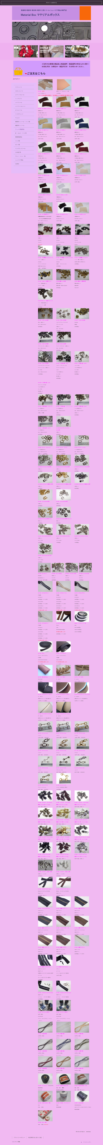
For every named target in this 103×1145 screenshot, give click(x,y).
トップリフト (18, 93)
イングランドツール (20, 143)
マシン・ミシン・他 (20, 150)
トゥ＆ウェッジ (19, 108)
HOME (13, 1136)
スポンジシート (19, 85)
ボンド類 (17, 139)
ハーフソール (18, 97)
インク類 (17, 135)
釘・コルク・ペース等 (21, 127)
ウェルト (17, 112)
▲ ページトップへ (86, 1136)
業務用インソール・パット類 (22, 116)
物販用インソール (19, 120)
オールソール (18, 104)
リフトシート (18, 81)
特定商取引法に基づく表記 (35, 1132)
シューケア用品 (19, 154)
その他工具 (18, 147)
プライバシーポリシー (19, 1132)
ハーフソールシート (20, 101)
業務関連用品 (18, 131)
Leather (17, 158)
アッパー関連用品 (19, 124)
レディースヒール (19, 89)
